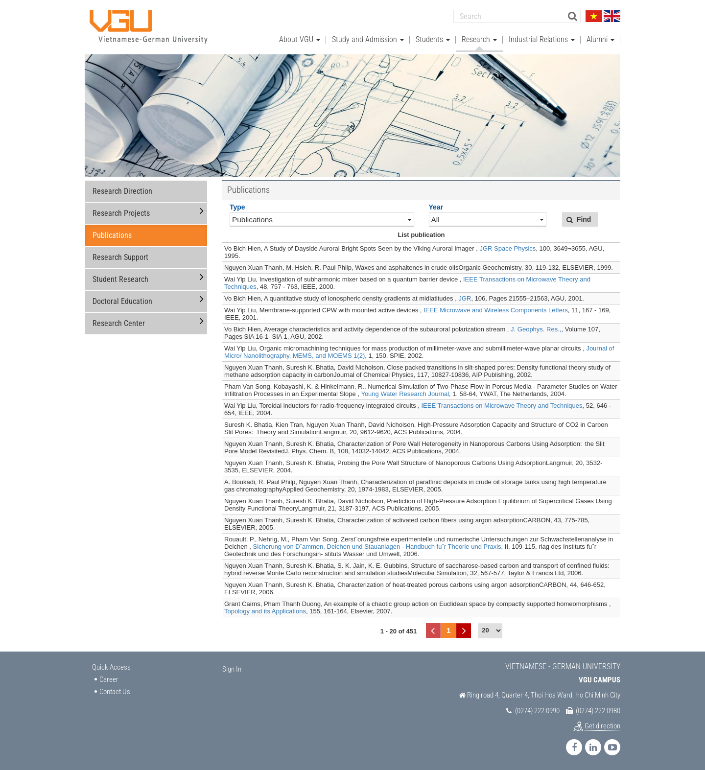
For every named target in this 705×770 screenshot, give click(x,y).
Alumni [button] (600, 39)
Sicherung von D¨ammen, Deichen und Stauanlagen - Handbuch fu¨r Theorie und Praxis (377, 546)
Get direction (602, 726)
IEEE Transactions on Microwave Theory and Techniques (501, 405)
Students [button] (433, 39)
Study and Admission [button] (368, 39)
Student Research (120, 279)
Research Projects (121, 213)
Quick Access (111, 667)
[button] (580, 219)
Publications (112, 235)
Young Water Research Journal (405, 393)
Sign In (231, 669)
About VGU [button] (299, 39)
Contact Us (114, 691)
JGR (464, 298)
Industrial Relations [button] (542, 39)
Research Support (120, 257)
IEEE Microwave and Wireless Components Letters (495, 310)
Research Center (119, 323)
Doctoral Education (122, 301)
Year (436, 207)
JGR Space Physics (508, 248)
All (435, 219)
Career (108, 679)
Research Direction (122, 191)
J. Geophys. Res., (536, 329)
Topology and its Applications (265, 611)
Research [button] (479, 39)
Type (237, 207)
